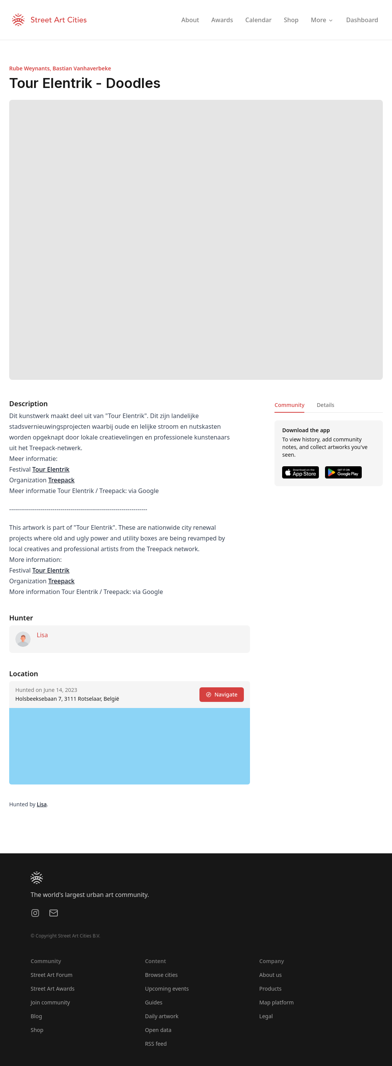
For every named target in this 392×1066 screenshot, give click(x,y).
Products (270, 988)
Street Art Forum (51, 974)
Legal (266, 1016)
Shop (37, 1029)
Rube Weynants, (30, 68)
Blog (36, 1016)
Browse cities (161, 974)
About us (270, 974)
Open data (158, 1029)
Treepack (61, 480)
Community (289, 404)
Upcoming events (167, 988)
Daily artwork (162, 1016)
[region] (129, 746)
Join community (50, 1002)
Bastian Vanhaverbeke (81, 68)
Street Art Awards (53, 988)
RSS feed (156, 1043)
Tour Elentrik (50, 469)
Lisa (42, 635)
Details (325, 404)
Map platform (276, 1002)
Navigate (221, 694)
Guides (154, 1002)
